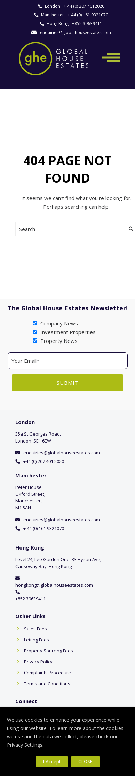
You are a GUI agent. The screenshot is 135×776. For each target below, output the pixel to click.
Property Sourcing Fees (48, 650)
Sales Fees (35, 628)
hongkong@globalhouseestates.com (54, 585)
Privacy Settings (24, 745)
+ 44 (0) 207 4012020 (84, 6)
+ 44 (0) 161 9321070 (88, 15)
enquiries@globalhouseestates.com (75, 33)
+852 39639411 (87, 23)
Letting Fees (36, 640)
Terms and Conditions (47, 684)
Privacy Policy (38, 662)
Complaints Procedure (47, 672)
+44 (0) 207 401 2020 (43, 461)
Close (85, 762)
